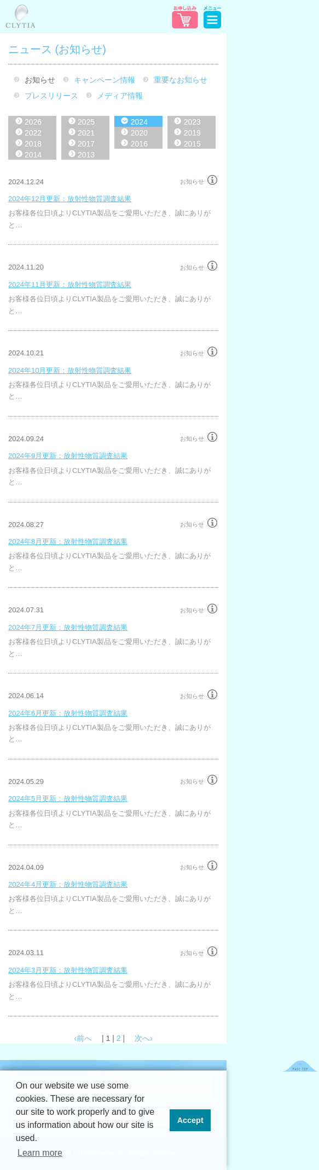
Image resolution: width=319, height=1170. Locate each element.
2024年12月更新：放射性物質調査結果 (69, 199)
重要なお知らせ (180, 79)
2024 (139, 122)
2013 (86, 154)
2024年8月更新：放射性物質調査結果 (67, 541)
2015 (192, 143)
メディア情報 (120, 95)
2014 (33, 154)
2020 (139, 132)
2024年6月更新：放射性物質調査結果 (67, 713)
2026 (33, 122)
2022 (33, 132)
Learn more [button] (40, 1152)
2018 (33, 143)
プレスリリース (51, 95)
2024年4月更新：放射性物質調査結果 (67, 884)
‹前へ (83, 1038)
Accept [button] (190, 1120)
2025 (86, 122)
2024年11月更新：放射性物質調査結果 (69, 284)
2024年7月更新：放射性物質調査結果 (67, 627)
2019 (192, 132)
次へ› (144, 1038)
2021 (86, 132)
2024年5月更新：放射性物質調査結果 (67, 798)
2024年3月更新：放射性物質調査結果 (67, 970)
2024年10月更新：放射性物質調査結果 (69, 370)
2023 (192, 122)
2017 (86, 143)
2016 (139, 143)
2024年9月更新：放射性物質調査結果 (67, 456)
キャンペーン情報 (104, 79)
